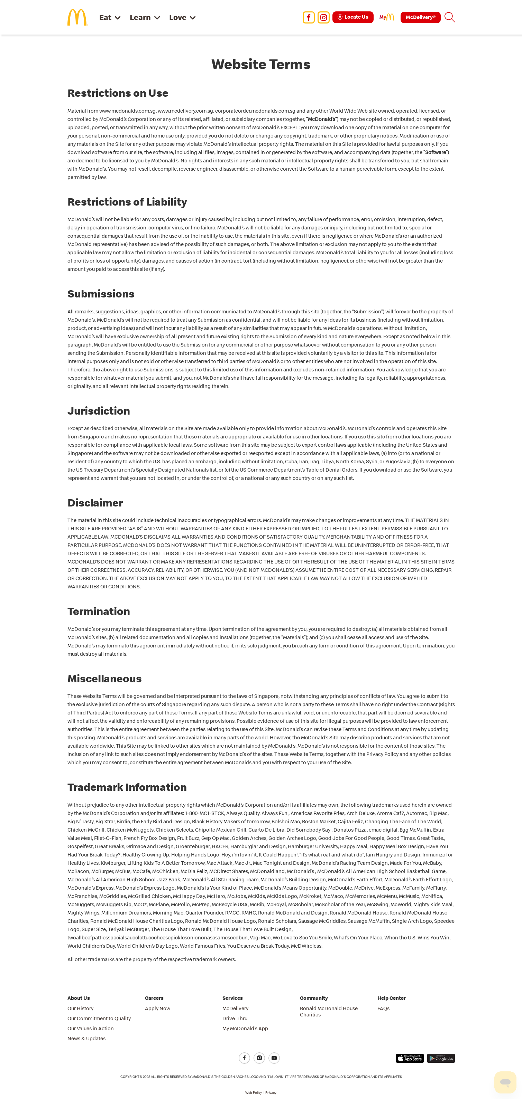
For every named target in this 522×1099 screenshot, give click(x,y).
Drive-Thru (234, 1018)
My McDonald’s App (245, 1028)
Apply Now (157, 1008)
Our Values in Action (90, 1028)
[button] (450, 17)
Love (177, 17)
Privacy (270, 1092)
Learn (140, 17)
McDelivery (235, 1008)
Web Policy (253, 1092)
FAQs (383, 1008)
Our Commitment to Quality (99, 1018)
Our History (80, 1008)
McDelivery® (421, 17)
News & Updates (86, 1038)
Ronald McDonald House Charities (329, 1011)
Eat (105, 17)
